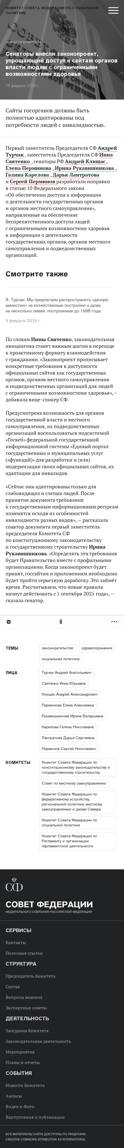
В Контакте (8, 622)
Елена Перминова (29, 168)
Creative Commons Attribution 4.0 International (46, 1139)
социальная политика (60, 658)
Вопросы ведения (24, 997)
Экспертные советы (26, 1007)
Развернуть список (114, 622)
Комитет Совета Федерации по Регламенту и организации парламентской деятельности (69, 840)
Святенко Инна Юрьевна (64, 683)
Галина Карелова (28, 175)
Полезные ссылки (24, 953)
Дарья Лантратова (76, 175)
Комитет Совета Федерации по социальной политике (69, 822)
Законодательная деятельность (38, 1041)
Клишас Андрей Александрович (70, 694)
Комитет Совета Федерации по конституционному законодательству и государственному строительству (76, 767)
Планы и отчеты (23, 1062)
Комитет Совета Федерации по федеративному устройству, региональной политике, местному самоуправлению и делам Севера (72, 802)
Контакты (16, 942)
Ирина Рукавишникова (85, 168)
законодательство (58, 647)
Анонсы (14, 1096)
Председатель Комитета (30, 976)
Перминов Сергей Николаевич (69, 748)
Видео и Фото (20, 1106)
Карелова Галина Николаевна (68, 726)
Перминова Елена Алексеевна (68, 705)
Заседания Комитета (27, 1030)
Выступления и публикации (35, 1117)
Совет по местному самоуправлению (74, 783)
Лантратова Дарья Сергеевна (68, 737)
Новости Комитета (24, 42)
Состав (13, 986)
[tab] (62, 622)
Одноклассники (61, 622)
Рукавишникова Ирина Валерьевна (72, 715)
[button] (112, 11)
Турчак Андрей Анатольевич (67, 672)
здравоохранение (96, 647)
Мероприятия (20, 1052)
